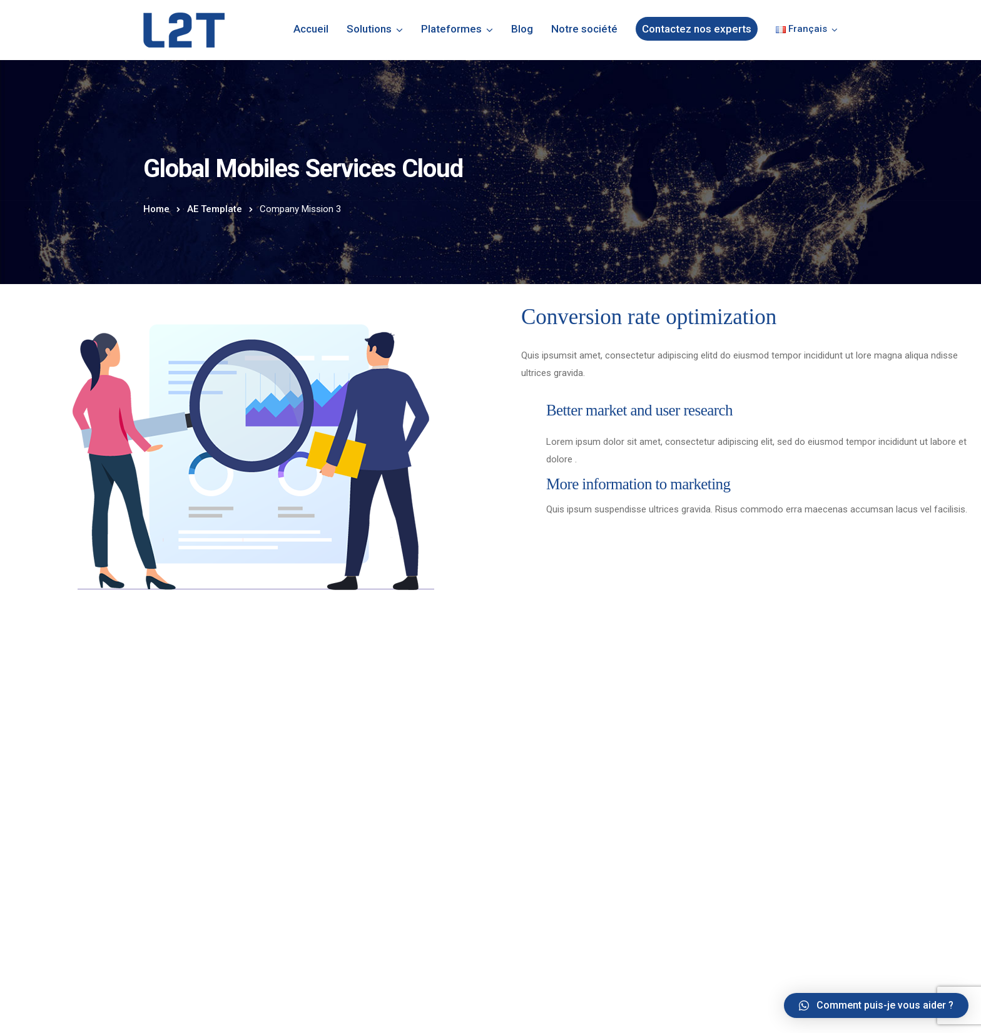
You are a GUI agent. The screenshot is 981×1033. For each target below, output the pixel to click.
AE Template (214, 209)
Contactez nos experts (696, 29)
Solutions (369, 29)
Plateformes (451, 29)
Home (156, 209)
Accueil (310, 29)
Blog (522, 29)
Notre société (584, 29)
